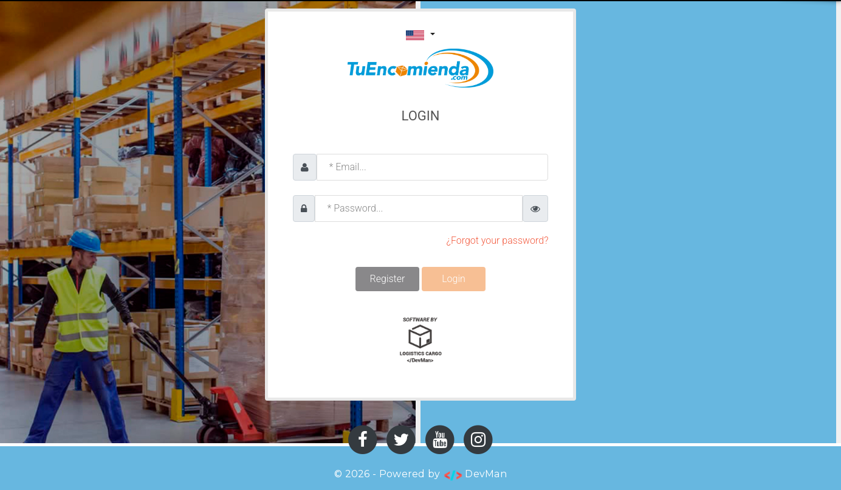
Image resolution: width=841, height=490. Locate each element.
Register (387, 279)
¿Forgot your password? (498, 240)
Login (453, 279)
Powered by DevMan (443, 474)
